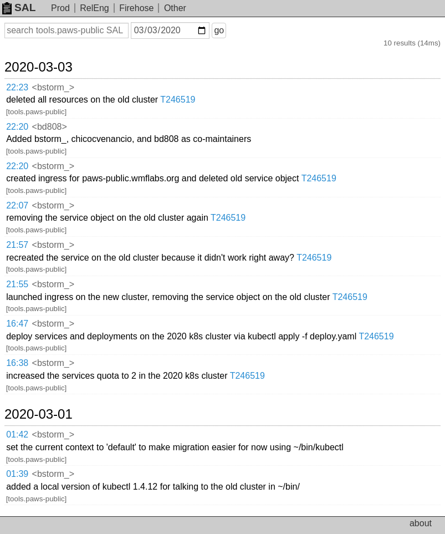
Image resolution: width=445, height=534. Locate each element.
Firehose (136, 8)
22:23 (17, 87)
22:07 (17, 205)
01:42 (17, 434)
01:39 (17, 474)
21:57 (17, 245)
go (219, 30)
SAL (18, 7)
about (421, 523)
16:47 (17, 323)
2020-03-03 (38, 67)
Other (175, 8)
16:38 (17, 363)
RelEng (94, 8)
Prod (60, 8)
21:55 (17, 284)
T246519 (177, 99)
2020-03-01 (38, 414)
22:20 (17, 126)
